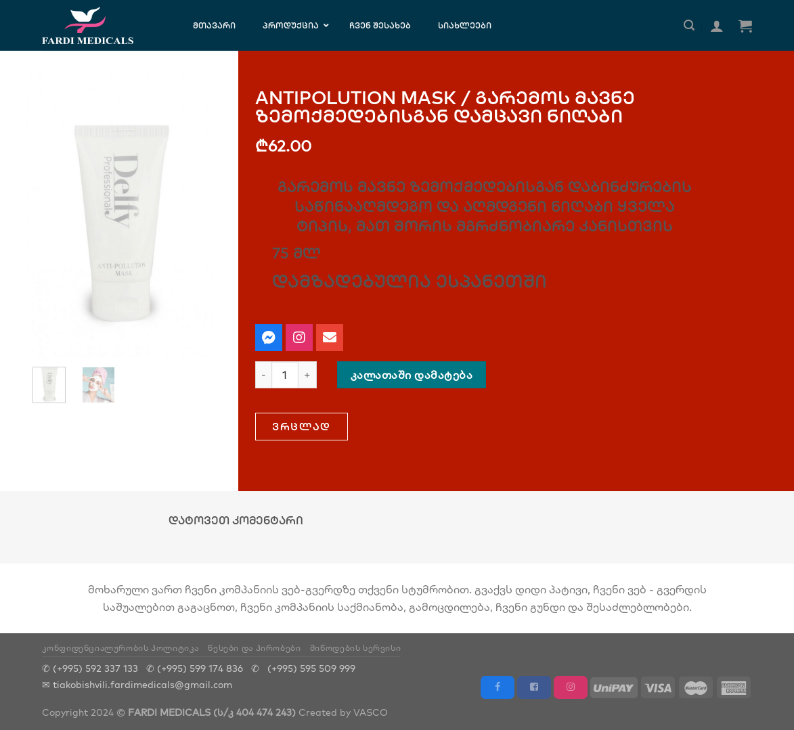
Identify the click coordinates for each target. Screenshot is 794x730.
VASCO (370, 712)
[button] (301, 426)
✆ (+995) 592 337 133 (90, 668)
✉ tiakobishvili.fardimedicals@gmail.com (137, 684)
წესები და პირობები (254, 648)
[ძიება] (689, 25)
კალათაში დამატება (411, 375)
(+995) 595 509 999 (311, 668)
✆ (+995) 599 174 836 (194, 668)
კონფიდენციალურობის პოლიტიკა (121, 648)
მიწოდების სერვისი (355, 648)
